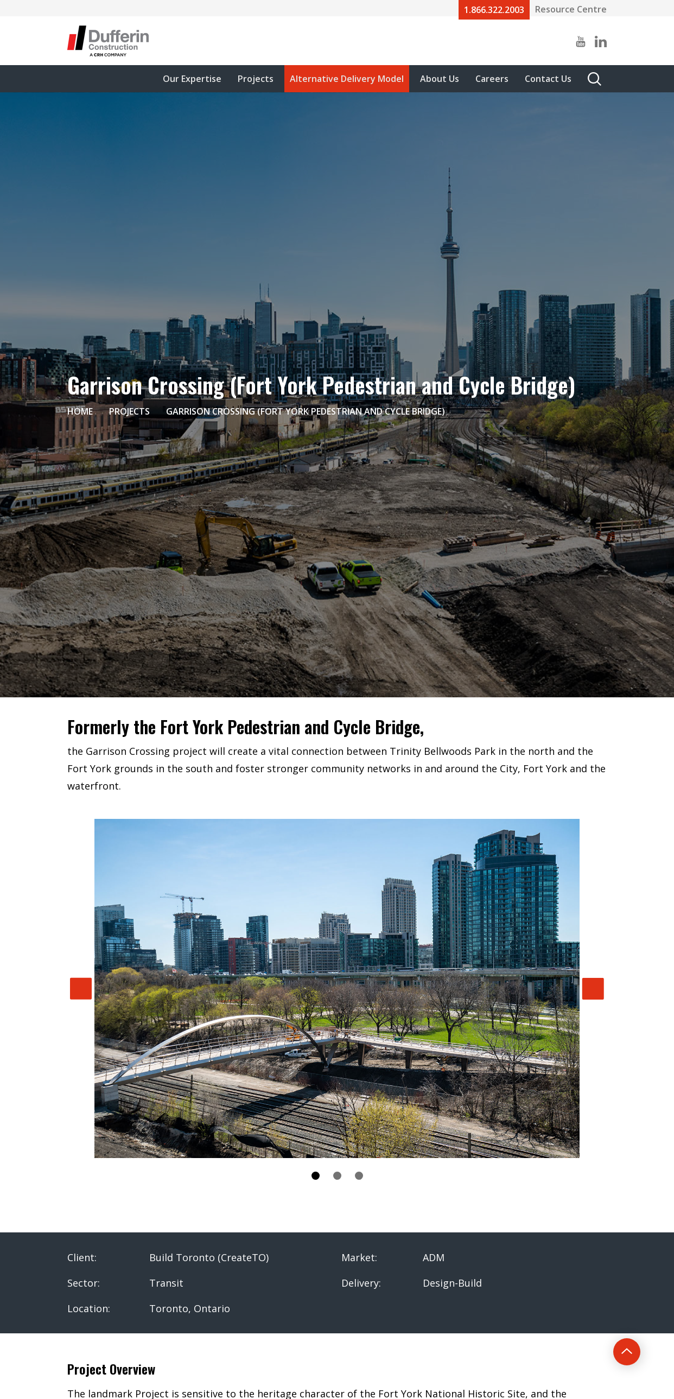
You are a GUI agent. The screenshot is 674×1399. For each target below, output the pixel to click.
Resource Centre (571, 9)
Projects (256, 79)
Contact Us (548, 79)
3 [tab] (359, 1176)
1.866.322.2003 (494, 10)
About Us (439, 79)
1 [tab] (315, 1176)
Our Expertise (192, 79)
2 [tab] (337, 1176)
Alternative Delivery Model (347, 79)
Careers (491, 79)
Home (80, 411)
